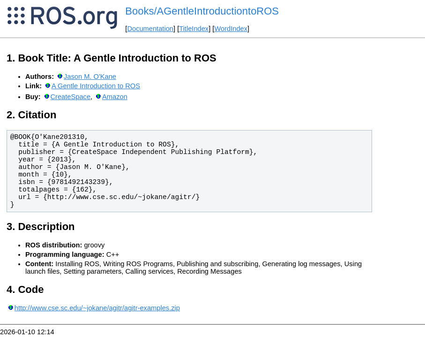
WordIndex (230, 28)
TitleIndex (194, 28)
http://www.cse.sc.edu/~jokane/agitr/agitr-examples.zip (97, 308)
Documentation (150, 28)
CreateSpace (71, 96)
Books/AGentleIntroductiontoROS (202, 11)
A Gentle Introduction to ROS (96, 86)
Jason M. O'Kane (90, 76)
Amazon (114, 96)
